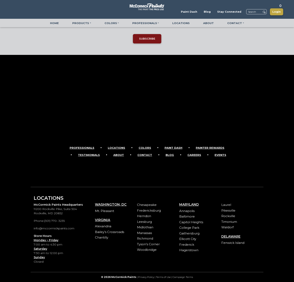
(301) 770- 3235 (54, 221)
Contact (144, 155)
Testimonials (89, 155)
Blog (170, 155)
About (118, 155)
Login (276, 11)
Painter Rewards (210, 147)
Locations (116, 147)
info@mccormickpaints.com (54, 228)
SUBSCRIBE (147, 38)
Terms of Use (163, 277)
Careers (194, 155)
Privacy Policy (146, 277)
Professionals (82, 147)
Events (220, 155)
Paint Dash (173, 147)
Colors (145, 147)
